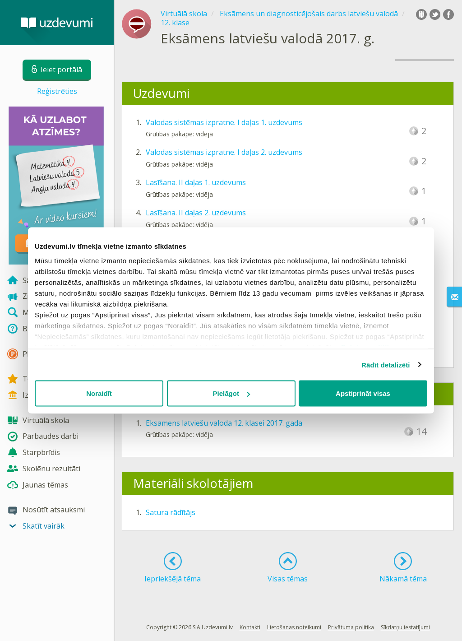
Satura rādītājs (170, 512)
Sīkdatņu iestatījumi (405, 627)
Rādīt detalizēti (385, 364)
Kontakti (250, 627)
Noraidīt (99, 393)
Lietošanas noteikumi (294, 627)
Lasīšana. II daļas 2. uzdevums (196, 213)
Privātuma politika (351, 627)
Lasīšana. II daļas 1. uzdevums (196, 182)
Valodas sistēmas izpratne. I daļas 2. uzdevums (224, 152)
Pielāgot (231, 393)
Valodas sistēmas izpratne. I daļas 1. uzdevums (224, 122)
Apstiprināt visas (363, 393)
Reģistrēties (57, 91)
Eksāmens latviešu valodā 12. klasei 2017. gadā (224, 423)
